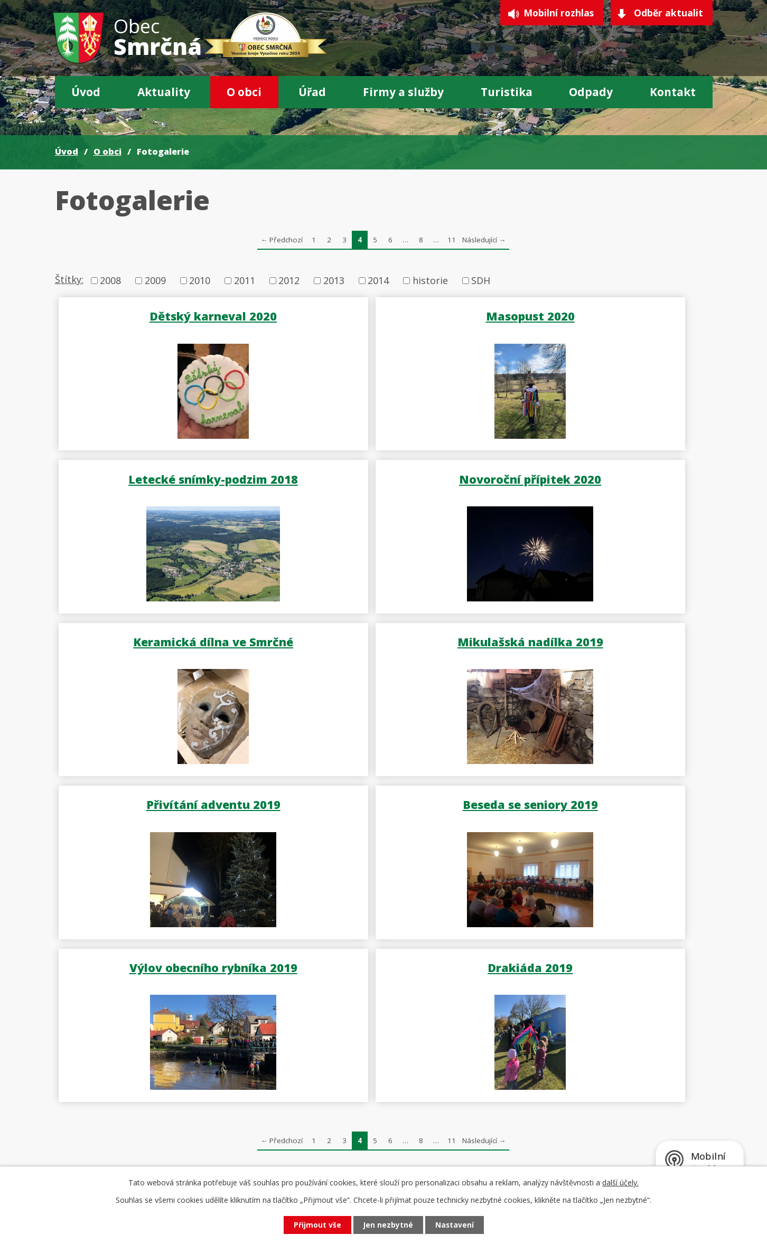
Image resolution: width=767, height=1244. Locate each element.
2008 (110, 280)
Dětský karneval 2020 (164, 315)
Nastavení (456, 1225)
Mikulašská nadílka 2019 (603, 476)
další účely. (620, 1182)
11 (451, 239)
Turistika (506, 91)
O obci (244, 91)
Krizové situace (607, 1120)
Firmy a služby (403, 91)
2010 (199, 280)
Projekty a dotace (480, 1134)
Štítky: (69, 279)
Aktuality (163, 91)
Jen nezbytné (388, 1225)
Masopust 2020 (383, 315)
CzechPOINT (469, 1149)
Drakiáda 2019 (164, 800)
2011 (244, 280)
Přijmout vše (315, 1225)
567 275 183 (121, 1151)
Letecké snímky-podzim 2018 (603, 315)
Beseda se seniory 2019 (383, 638)
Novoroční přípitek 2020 (164, 476)
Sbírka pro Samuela (617, 1134)
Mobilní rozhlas (554, 13)
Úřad (312, 91)
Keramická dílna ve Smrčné (384, 476)
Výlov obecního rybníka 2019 (603, 638)
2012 (289, 280)
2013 (333, 280)
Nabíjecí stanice (609, 1149)
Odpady (591, 91)
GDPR (453, 1120)
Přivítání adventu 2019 (164, 638)
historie (430, 280)
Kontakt (673, 91)
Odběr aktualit (668, 13)
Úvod (85, 91)
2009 (155, 280)
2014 (378, 280)
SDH (480, 280)
